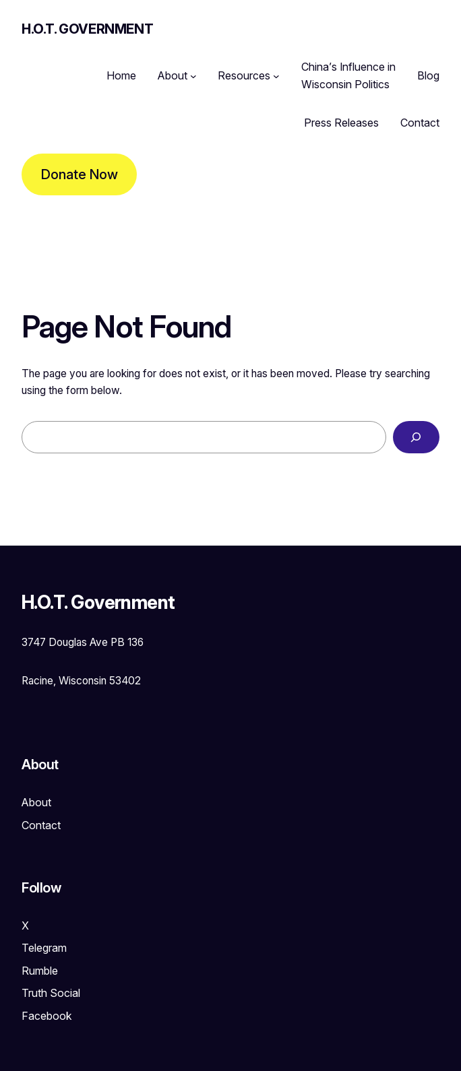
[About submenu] (193, 76)
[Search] (416, 437)
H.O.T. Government (87, 29)
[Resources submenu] (276, 76)
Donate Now (79, 174)
